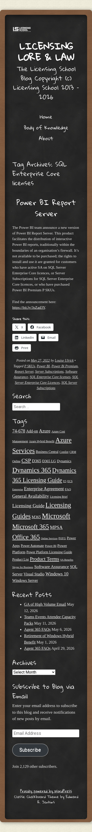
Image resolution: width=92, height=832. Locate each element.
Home (46, 116)
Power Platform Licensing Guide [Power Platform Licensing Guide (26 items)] (49, 552)
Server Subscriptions (49, 371)
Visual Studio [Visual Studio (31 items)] (34, 574)
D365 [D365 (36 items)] (36, 461)
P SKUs (29, 366)
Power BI (43, 366)
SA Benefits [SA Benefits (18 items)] (66, 559)
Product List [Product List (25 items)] (20, 559)
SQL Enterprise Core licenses (50, 377)
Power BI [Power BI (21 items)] (50, 546)
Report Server (23, 371)
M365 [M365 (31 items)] (36, 517)
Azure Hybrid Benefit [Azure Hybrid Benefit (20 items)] (41, 441)
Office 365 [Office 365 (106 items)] (26, 537)
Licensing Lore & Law (46, 51)
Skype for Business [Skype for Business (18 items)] (22, 567)
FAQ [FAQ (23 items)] (68, 489)
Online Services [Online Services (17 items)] (49, 538)
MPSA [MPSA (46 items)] (56, 527)
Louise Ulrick (64, 360)
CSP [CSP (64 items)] (26, 460)
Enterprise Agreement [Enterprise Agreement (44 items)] (44, 488)
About (46, 138)
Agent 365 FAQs (37, 629)
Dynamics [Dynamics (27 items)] (64, 461)
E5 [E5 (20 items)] (64, 481)
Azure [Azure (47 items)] (45, 430)
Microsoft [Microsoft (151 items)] (56, 516)
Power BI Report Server (46, 208)
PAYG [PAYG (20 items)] (62, 538)
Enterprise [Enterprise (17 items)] (17, 489)
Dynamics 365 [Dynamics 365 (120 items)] (31, 470)
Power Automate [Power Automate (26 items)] (32, 546)
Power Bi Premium (65, 366)
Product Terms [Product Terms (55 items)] (44, 559)
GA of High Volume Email (45, 604)
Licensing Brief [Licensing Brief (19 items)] (59, 496)
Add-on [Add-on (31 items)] (32, 431)
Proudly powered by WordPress (46, 790)
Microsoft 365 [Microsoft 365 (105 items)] (30, 526)
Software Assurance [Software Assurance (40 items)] (51, 566)
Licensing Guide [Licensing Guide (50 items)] (28, 505)
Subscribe (30, 750)
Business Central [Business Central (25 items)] (47, 452)
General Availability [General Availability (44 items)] (30, 496)
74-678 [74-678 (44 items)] (18, 430)
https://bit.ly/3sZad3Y (28, 307)
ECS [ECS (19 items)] (70, 481)
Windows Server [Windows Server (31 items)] (25, 580)
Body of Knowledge (46, 127)
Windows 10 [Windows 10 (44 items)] (56, 573)
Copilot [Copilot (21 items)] (63, 452)
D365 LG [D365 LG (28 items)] (49, 461)
